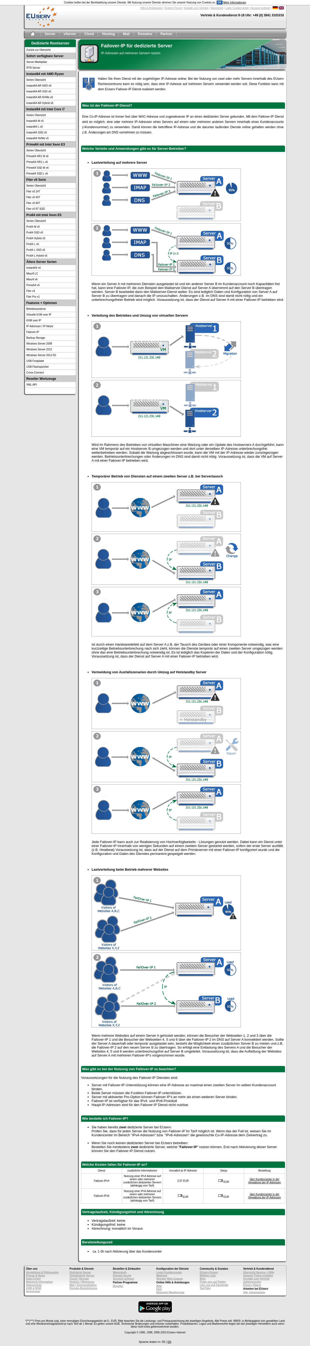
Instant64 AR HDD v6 (38, 85)
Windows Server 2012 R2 (41, 355)
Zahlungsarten (252, 1281)
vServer (69, 34)
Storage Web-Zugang (169, 1278)
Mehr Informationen (234, 2)
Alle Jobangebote (254, 1292)
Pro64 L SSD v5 (35, 249)
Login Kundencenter (237, 8)
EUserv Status (252, 1285)
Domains (145, 34)
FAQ (159, 1289)
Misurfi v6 (32, 279)
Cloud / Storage (79, 1278)
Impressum (33, 1291)
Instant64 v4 (33, 267)
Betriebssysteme (36, 308)
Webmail (161, 1275)
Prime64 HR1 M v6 (37, 156)
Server (50, 34)
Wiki (159, 1286)
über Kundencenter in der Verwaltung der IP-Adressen (264, 1181)
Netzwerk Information (39, 1281)
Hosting (108, 34)
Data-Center (33, 1278)
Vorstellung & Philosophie (42, 1272)
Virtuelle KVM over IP (38, 314)
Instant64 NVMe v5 (37, 138)
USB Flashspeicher (37, 366)
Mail (126, 34)
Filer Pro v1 (33, 296)
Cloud (89, 34)
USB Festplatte (35, 361)
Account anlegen (261, 8)
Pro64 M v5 (33, 226)
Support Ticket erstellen (258, 1275)
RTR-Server (33, 67)
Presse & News (35, 1275)
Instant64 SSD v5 (36, 132)
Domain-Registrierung (83, 1288)
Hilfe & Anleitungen (151, 8)
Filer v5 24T (33, 191)
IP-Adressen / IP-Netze (39, 326)
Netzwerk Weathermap (170, 1292)
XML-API (31, 384)
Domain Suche (122, 1275)
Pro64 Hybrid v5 (35, 238)
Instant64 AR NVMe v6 (39, 97)
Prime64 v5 (33, 285)
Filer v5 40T (33, 197)
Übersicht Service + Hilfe (258, 1272)
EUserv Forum (173, 8)
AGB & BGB (33, 1288)
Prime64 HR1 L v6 (37, 162)
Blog (203, 1278)
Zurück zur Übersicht (38, 49)
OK (220, 2)
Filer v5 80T (33, 203)
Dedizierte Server (80, 1272)
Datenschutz (34, 1285)
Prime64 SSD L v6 (37, 173)
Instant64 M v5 (35, 120)
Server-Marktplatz (36, 62)
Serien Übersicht (36, 79)
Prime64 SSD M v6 (37, 167)
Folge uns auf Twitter (213, 1281)
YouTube (205, 1288)
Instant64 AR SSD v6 (38, 91)
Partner (167, 34)
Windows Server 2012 (39, 349)
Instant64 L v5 (34, 126)
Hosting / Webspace (81, 1281)
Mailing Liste (208, 1275)
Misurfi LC (32, 273)
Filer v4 (30, 291)
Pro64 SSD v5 (34, 232)
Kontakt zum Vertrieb (196, 8)
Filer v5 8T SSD (35, 208)
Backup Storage (35, 337)
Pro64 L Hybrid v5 (36, 255)
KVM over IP (33, 320)
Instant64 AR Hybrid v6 (39, 103)
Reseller (118, 1286)
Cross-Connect (35, 372)
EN (169, 1341)
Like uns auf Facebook (214, 1285)
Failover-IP (32, 332)
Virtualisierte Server (81, 1275)
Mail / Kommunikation (83, 1285)
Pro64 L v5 (32, 244)
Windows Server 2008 (39, 343)
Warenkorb (217, 8)
